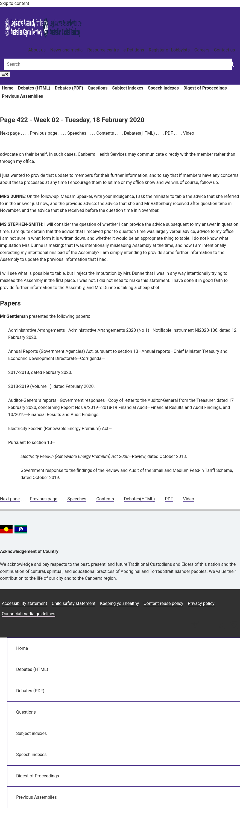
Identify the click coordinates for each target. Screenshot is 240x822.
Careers (201, 50)
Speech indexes (163, 88)
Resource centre (103, 50)
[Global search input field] (118, 64)
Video (188, 133)
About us (37, 50)
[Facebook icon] (208, 626)
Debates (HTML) (34, 88)
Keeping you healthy (119, 603)
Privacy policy (201, 603)
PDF (169, 133)
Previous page (43, 133)
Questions (98, 88)
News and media (66, 50)
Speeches (76, 133)
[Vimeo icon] (234, 626)
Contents (105, 133)
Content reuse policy (163, 603)
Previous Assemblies (22, 96)
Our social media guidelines (28, 613)
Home (7, 88)
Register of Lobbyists (169, 50)
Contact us (224, 50)
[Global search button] (231, 64)
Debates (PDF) (69, 88)
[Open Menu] (5, 74)
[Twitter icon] (221, 626)
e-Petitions (133, 50)
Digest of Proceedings (205, 88)
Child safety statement (73, 603)
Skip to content (14, 3)
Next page (10, 133)
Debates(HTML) (139, 133)
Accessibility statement (24, 603)
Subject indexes (127, 88)
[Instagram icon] (195, 626)
